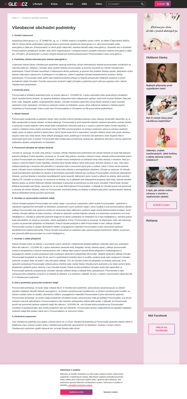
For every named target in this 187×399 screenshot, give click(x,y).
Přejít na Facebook (162, 329)
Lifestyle (37, 4)
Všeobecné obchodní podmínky (35, 18)
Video (99, 4)
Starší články (161, 205)
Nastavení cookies (111, 392)
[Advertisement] (161, 265)
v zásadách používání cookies (80, 385)
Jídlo (84, 4)
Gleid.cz (15, 18)
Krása (54, 4)
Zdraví (69, 4)
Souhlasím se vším (76, 392)
